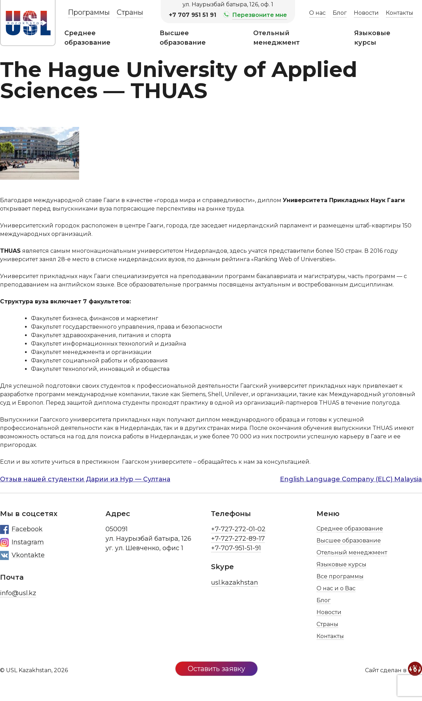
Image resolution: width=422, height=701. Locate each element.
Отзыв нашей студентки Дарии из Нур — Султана (85, 479)
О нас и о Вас (336, 588)
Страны (130, 12)
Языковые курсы (372, 37)
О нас (317, 12)
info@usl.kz (18, 593)
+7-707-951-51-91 (236, 548)
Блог (340, 12)
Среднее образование (87, 37)
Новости (366, 12)
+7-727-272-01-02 (238, 529)
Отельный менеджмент (276, 37)
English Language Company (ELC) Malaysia (351, 479)
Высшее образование (183, 37)
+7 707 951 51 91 (192, 15)
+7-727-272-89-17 (238, 538)
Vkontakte (22, 555)
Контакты (399, 12)
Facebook (21, 529)
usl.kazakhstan (234, 582)
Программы (89, 12)
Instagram (22, 542)
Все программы (340, 576)
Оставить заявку (216, 668)
